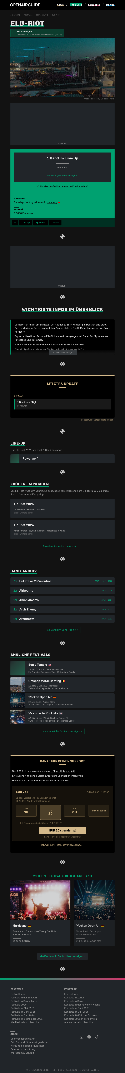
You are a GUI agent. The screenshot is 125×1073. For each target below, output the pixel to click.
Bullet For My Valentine (95, 336)
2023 (110, 610)
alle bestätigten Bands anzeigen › (62, 175)
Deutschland (44, 15)
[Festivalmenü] (15, 223)
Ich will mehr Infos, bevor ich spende (61, 842)
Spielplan (42, 222)
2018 (103, 610)
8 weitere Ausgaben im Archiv (59, 546)
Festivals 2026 (18, 1001)
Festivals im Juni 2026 (22, 1008)
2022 (110, 581)
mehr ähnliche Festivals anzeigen (61, 731)
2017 (103, 581)
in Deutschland (92, 324)
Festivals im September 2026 (26, 1016)
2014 (103, 591)
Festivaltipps (17, 991)
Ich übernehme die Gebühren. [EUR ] (39, 820)
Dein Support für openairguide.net (29, 1039)
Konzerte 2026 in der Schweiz (80, 1016)
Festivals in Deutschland (24, 998)
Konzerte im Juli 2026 (76, 1008)
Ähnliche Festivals (30, 655)
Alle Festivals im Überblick (24, 1019)
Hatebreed (20, 340)
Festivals (29, 15)
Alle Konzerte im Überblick (78, 1019)
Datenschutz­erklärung (22, 1046)
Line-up (26, 222)
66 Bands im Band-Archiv (61, 630)
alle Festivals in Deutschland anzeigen (61, 953)
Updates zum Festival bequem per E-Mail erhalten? (64, 186)
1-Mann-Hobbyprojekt (62, 771)
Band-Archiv (23, 571)
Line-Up (66, 344)
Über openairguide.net (22, 1035)
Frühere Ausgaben (29, 484)
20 (50, 811)
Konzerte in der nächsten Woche (82, 1001)
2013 (97, 581)
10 (26, 811)
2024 (110, 600)
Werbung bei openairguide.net (27, 1042)
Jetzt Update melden (103, 420)
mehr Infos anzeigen (63, 352)
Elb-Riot (58, 15)
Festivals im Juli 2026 (22, 1012)
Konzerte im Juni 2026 (76, 1005)
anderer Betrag (99, 811)
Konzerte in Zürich (74, 994)
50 (74, 811)
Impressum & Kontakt (22, 1050)
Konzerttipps (71, 991)
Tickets (57, 222)
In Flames (37, 340)
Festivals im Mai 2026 (22, 1005)
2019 (110, 591)
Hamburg (52, 202)
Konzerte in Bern (73, 998)
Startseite (15, 15)
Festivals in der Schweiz (23, 994)
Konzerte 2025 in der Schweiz (80, 1012)
